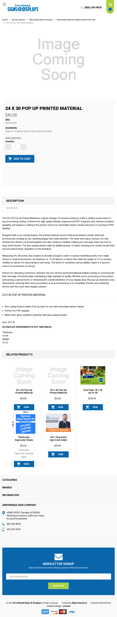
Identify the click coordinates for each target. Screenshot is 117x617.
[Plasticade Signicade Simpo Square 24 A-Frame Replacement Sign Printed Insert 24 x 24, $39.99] (24, 422)
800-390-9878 (14, 524)
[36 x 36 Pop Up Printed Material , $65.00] (58, 375)
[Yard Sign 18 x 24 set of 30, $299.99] (92, 375)
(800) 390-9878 (92, 7)
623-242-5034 (14, 529)
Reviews (12, 208)
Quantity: (9, 141)
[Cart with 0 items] (110, 7)
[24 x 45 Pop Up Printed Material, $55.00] (24, 375)
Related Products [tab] (19, 354)
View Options (26, 408)
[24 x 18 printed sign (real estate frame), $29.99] (58, 422)
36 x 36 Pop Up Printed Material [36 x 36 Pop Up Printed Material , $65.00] (58, 391)
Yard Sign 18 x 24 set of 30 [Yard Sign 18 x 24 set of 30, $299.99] (92, 391)
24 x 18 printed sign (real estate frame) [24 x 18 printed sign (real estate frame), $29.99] (58, 440)
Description (15, 200)
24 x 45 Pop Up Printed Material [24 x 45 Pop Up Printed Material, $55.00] (24, 391)
